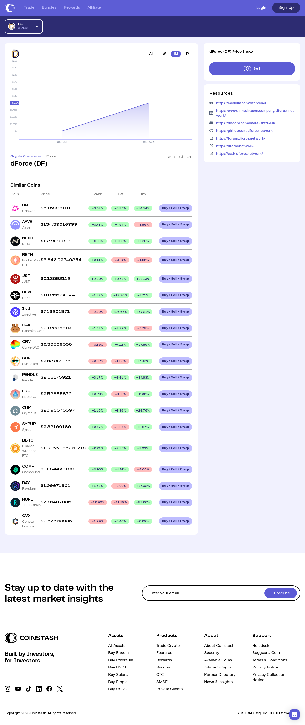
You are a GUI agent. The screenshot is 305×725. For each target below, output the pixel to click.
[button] (294, 714)
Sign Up (286, 8)
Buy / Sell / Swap (175, 208)
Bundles (49, 7)
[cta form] (221, 593)
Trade (29, 7)
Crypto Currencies (25, 156)
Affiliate (94, 7)
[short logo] (10, 8)
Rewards (72, 7)
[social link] (7, 689)
